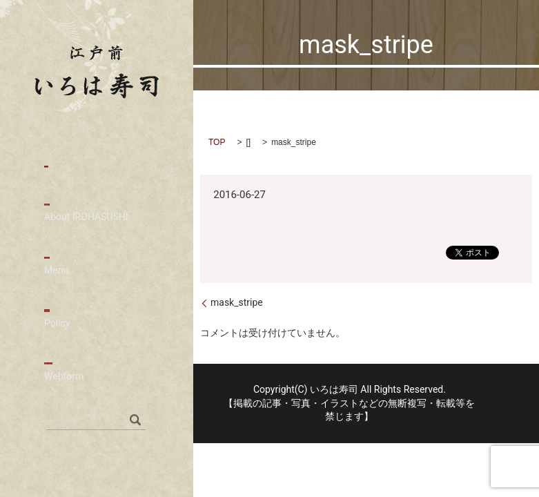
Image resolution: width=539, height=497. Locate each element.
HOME (61, 166)
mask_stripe (236, 302)
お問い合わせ (96, 385)
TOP (216, 142)
